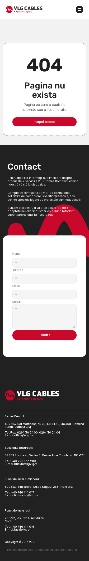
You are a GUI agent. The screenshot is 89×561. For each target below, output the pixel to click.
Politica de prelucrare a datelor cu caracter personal (42, 549)
